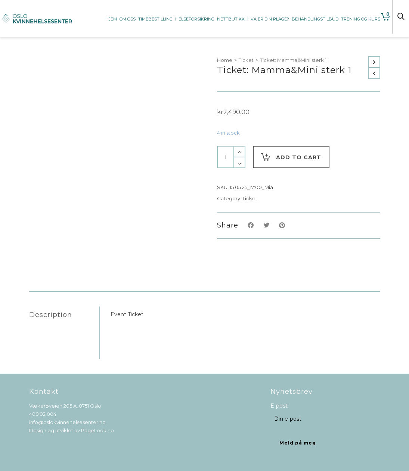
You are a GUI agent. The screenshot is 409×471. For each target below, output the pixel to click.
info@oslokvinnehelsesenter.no (67, 422)
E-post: (279, 405)
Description (50, 315)
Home (224, 60)
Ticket (246, 60)
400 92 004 (42, 414)
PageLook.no (97, 430)
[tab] (64, 315)
